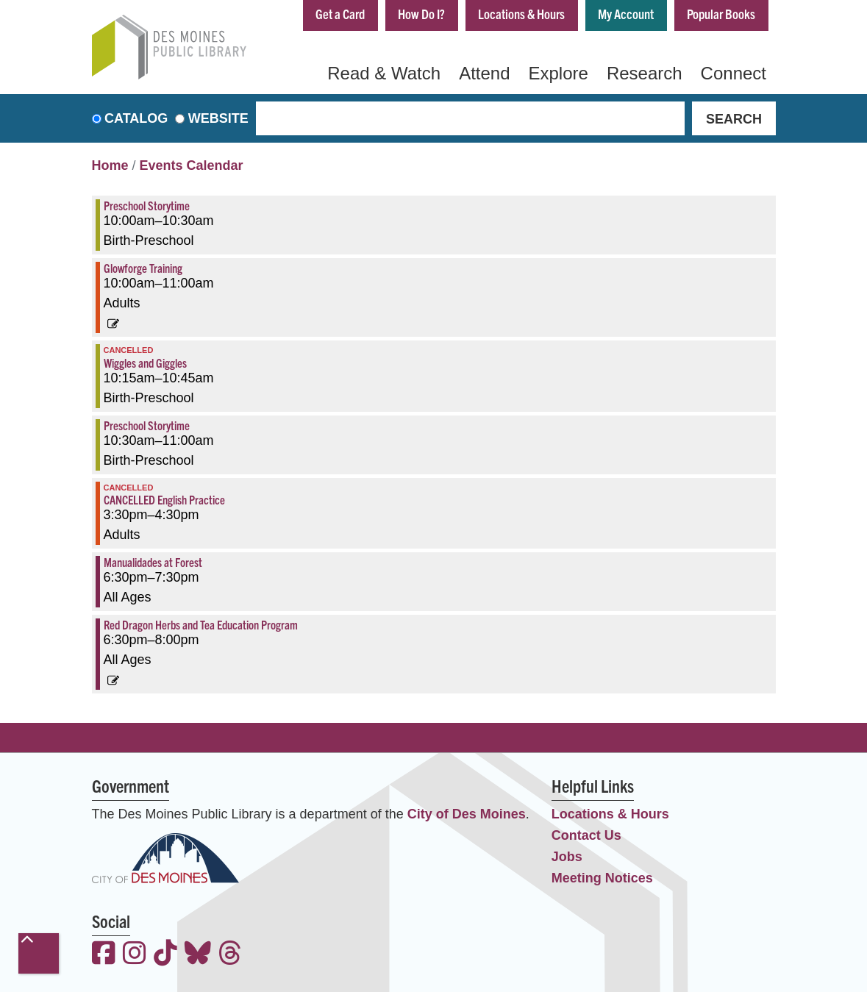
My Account (626, 13)
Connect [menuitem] (733, 73)
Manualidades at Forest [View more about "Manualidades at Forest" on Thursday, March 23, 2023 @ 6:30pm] (153, 561)
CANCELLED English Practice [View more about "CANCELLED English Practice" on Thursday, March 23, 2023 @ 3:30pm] (164, 499)
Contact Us (586, 835)
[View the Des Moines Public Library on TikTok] (165, 955)
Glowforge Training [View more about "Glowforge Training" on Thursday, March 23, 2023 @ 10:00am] (143, 267)
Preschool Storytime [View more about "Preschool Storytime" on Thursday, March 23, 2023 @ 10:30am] (147, 425)
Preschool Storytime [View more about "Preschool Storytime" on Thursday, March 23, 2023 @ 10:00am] (147, 205)
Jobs (567, 856)
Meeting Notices (602, 878)
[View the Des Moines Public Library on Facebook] (103, 955)
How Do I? (421, 13)
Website (218, 118)
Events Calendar (191, 165)
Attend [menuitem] (484, 73)
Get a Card (340, 13)
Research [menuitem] (644, 73)
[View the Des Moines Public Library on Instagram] (134, 955)
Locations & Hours (521, 13)
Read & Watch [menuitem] (383, 73)
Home (110, 165)
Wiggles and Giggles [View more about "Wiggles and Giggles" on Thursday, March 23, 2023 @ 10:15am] (145, 362)
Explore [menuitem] (558, 73)
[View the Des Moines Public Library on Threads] (230, 955)
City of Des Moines (466, 814)
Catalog (136, 118)
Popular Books (721, 13)
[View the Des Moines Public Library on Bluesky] (198, 955)
